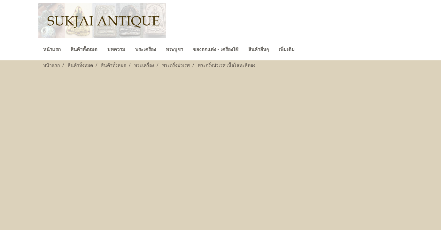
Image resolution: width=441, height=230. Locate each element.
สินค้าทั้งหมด (84, 49)
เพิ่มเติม (287, 49)
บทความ (116, 49)
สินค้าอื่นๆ (258, 49)
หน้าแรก (52, 49)
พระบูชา (174, 49)
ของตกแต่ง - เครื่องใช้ (215, 49)
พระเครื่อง (145, 49)
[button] (305, 50)
